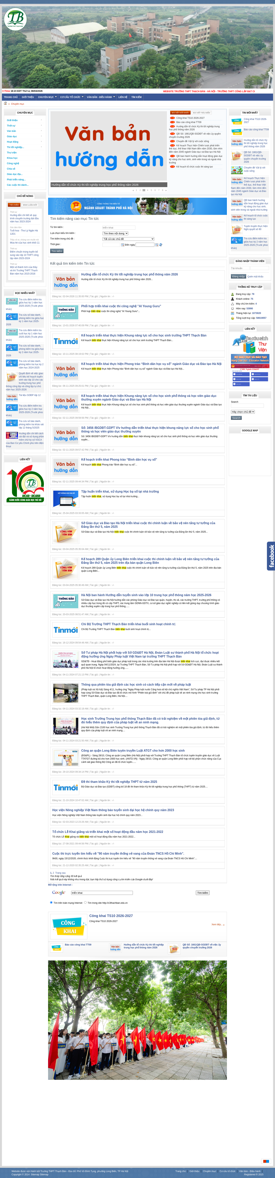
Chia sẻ (24, 168)
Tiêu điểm (14, 205)
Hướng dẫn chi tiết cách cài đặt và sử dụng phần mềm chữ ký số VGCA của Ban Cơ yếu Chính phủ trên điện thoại (25, 440)
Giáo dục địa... (14, 174)
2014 (27, 1174)
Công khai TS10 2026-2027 (190, 118)
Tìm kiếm (136, 97)
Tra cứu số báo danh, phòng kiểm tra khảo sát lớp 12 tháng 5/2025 (31, 424)
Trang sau (60, 873)
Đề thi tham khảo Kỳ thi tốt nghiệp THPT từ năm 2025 (119, 781)
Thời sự (24, 125)
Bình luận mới (30, 205)
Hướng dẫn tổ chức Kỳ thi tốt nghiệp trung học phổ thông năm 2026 (194, 128)
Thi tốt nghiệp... (24, 147)
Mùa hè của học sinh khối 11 (25, 242)
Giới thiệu (28, 97)
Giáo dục (24, 136)
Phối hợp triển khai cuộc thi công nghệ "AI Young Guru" (121, 306)
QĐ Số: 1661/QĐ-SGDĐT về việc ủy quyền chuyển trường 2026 (195, 135)
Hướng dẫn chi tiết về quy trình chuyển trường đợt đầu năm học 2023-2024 (24, 218)
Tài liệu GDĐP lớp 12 (30, 395)
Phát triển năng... (16, 179)
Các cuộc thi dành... (18, 185)
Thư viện (12, 152)
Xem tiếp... (217, 924)
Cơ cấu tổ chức (71, 97)
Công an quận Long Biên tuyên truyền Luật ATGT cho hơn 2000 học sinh (133, 750)
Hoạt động (24, 141)
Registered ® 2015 (253, 1174)
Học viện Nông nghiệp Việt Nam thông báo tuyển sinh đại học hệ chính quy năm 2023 (113, 810)
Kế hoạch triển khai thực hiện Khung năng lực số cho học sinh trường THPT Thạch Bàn (144, 335)
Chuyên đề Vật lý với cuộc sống (192, 141)
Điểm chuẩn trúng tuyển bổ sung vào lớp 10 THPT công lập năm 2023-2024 (24, 255)
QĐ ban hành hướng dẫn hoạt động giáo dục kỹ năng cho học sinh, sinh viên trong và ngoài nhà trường (195, 159)
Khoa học (12, 158)
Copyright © (18, 1174)
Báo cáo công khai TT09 (67, 184)
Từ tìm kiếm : (57, 227)
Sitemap (35, 1174)
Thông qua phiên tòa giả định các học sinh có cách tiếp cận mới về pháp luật (136, 684)
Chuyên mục (47, 97)
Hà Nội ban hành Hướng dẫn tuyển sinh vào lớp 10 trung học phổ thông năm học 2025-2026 (146, 595)
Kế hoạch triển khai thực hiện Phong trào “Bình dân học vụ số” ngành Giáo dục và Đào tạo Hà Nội (151, 364)
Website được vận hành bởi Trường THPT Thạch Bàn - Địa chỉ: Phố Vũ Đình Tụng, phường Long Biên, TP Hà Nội (70, 1171)
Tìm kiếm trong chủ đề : (62, 238)
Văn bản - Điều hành (101, 97)
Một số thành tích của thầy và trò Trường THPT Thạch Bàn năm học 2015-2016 (24, 270)
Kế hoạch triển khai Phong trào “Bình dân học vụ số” (119, 459)
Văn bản (24, 131)
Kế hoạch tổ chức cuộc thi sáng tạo (194, 166)
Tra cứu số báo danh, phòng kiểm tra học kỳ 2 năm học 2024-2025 (31, 364)
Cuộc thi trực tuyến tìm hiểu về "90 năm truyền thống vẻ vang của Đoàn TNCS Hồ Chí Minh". (118, 853)
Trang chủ (180, 1171)
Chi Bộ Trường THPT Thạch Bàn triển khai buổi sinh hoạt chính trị (128, 624)
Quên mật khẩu (254, 276)
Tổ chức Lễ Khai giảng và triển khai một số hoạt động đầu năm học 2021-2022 (107, 831)
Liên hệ (122, 97)
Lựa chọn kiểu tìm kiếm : (63, 233)
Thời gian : (55, 244)
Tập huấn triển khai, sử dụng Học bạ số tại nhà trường (120, 491)
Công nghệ (13, 163)
